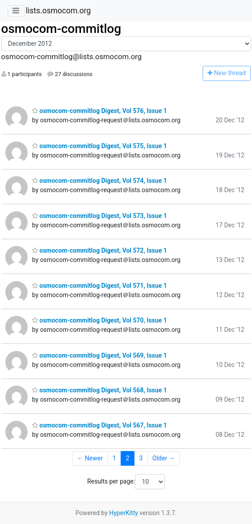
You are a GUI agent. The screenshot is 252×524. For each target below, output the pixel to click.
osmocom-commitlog (61, 28)
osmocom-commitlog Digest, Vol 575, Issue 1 (99, 145)
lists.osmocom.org (58, 10)
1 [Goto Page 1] (114, 458)
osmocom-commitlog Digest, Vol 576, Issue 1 (99, 110)
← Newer (90, 458)
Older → (163, 458)
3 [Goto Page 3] (140, 458)
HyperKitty (123, 512)
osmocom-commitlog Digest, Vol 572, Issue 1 (99, 250)
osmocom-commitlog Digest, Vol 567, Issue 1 (99, 425)
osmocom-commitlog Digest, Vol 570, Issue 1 (99, 320)
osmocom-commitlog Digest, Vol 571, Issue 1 (99, 285)
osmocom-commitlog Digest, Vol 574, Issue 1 (99, 180)
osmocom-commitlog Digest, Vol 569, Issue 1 (99, 355)
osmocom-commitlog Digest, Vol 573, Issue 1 (99, 215)
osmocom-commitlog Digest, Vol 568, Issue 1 (99, 390)
